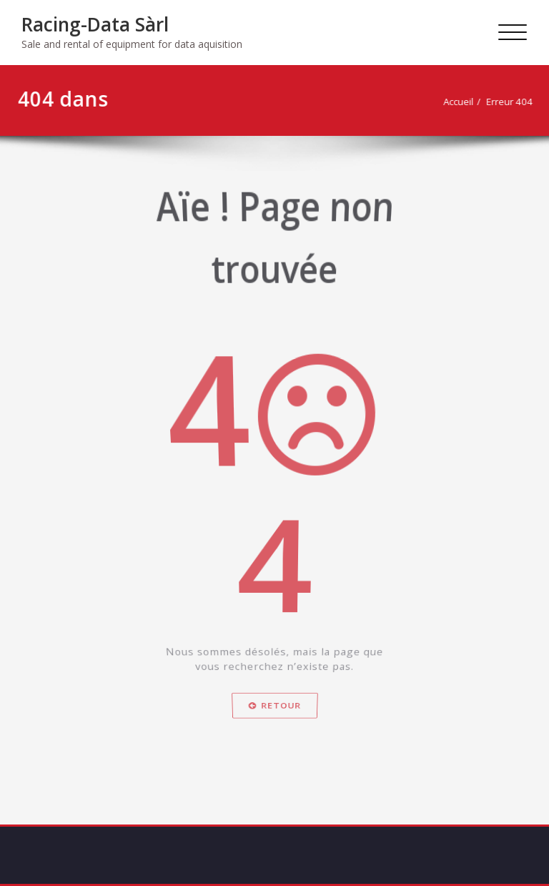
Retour (274, 742)
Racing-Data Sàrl (95, 24)
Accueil (462, 101)
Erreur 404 (513, 101)
